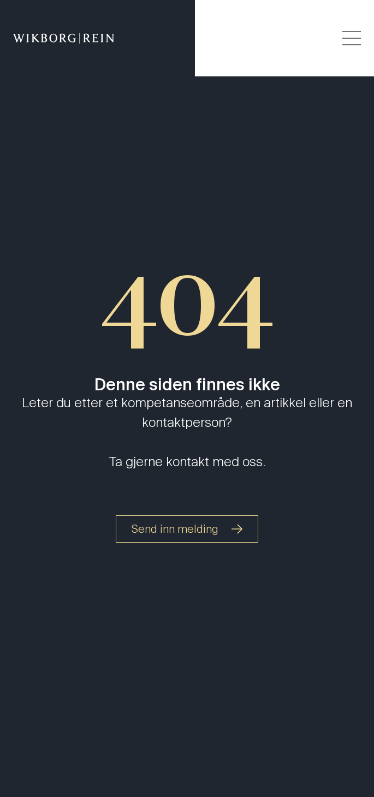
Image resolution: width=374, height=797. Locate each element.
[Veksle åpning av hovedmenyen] (351, 38)
